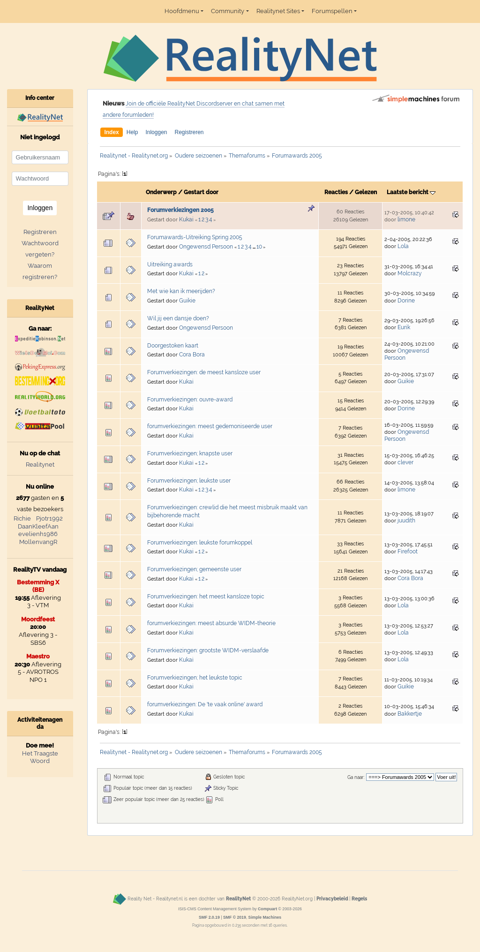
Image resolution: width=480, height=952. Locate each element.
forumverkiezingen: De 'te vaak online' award (204, 704)
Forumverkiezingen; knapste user (189, 453)
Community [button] (227, 11)
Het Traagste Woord (40, 757)
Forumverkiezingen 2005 (180, 210)
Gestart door (201, 192)
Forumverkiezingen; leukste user (189, 480)
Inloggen (156, 132)
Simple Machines (265, 917)
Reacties (336, 192)
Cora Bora (192, 354)
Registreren (188, 132)
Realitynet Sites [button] (278, 11)
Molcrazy (410, 273)
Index (111, 132)
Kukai (186, 219)
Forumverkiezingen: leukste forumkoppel (199, 542)
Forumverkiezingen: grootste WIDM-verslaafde (208, 650)
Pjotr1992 (49, 518)
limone (406, 219)
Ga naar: (356, 777)
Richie (22, 518)
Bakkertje (410, 713)
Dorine (406, 300)
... (254, 247)
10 (259, 246)
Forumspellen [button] (332, 11)
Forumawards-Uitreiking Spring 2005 (194, 237)
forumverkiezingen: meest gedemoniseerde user (209, 426)
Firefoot (408, 551)
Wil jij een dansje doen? (178, 318)
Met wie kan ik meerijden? (181, 291)
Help (132, 132)
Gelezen (366, 192)
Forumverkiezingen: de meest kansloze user (204, 372)
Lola (403, 246)
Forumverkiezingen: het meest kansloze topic (205, 596)
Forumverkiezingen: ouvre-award (189, 399)
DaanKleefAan (38, 526)
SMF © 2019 (234, 917)
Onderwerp (161, 192)
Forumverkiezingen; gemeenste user (194, 569)
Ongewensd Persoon (206, 246)
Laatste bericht (411, 192)
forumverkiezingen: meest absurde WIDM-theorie (211, 623)
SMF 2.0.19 (209, 917)
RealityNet (238, 898)
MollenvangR (38, 541)
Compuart (267, 909)
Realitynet (40, 464)
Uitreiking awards (170, 264)
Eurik (404, 327)
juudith (406, 520)
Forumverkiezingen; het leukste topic (194, 677)
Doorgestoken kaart (172, 345)
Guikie (187, 300)
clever (405, 462)
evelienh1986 (38, 533)
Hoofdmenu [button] (182, 11)
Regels (359, 898)
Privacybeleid (332, 898)
